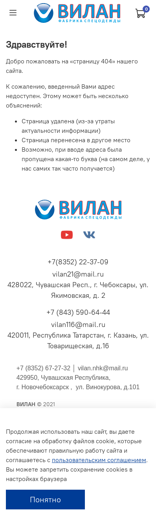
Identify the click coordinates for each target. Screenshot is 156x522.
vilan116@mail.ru (78, 324)
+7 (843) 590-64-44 (78, 312)
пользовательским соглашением (99, 460)
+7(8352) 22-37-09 (78, 261)
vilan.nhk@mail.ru (103, 368)
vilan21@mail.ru (78, 274)
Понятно (45, 499)
